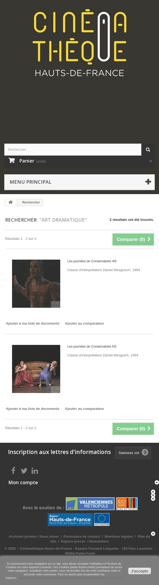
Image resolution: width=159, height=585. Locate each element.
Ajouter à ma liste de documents (32, 323)
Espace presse (73, 541)
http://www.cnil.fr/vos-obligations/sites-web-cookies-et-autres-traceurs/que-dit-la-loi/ (70, 577)
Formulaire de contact (81, 536)
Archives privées (23, 536)
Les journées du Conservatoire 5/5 (91, 346)
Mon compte (23, 482)
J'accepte (139, 571)
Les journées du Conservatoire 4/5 (91, 261)
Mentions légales (119, 536)
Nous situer (49, 536)
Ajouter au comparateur (84, 323)
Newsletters (98, 541)
